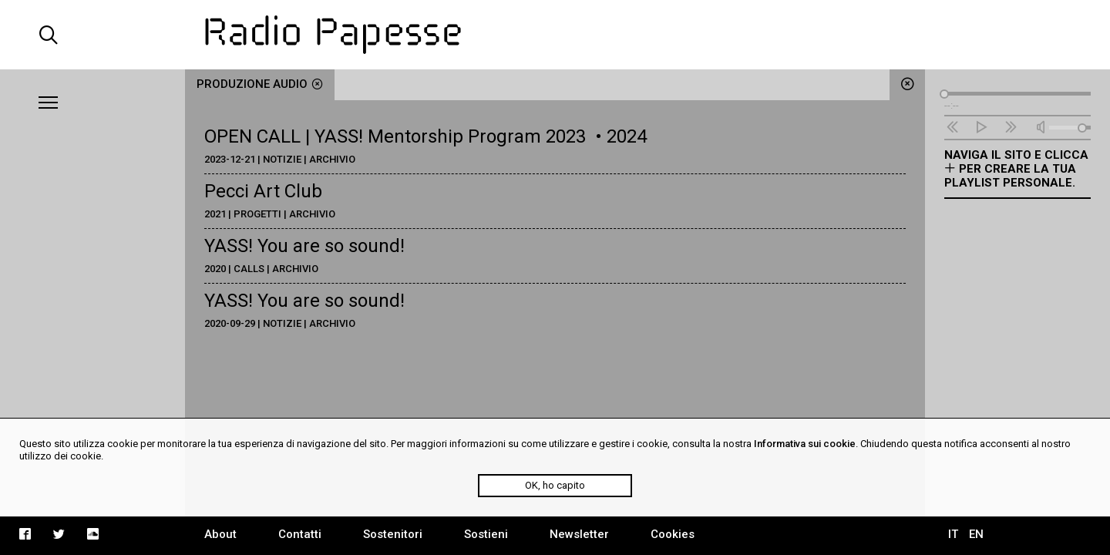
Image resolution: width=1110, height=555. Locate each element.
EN (976, 534)
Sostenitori (392, 534)
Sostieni (486, 534)
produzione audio (260, 84)
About (220, 534)
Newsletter (579, 534)
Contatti (299, 534)
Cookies (673, 534)
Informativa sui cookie (805, 443)
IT (953, 534)
